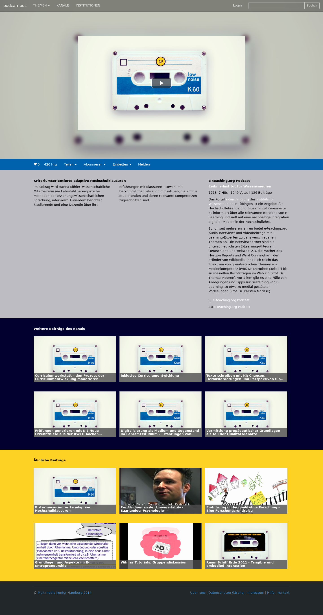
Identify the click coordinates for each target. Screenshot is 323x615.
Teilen (70, 164)
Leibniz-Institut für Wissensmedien (240, 186)
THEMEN (41, 5)
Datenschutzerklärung (226, 593)
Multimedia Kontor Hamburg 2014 (65, 593)
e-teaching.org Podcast (231, 300)
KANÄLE (63, 5)
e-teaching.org (237, 199)
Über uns (197, 593)
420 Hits (50, 164)
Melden (144, 164)
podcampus (14, 5)
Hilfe (271, 593)
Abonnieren (95, 164)
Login (237, 5)
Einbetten (122, 164)
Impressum (255, 593)
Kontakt (283, 593)
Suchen (312, 5)
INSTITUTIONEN (88, 5)
